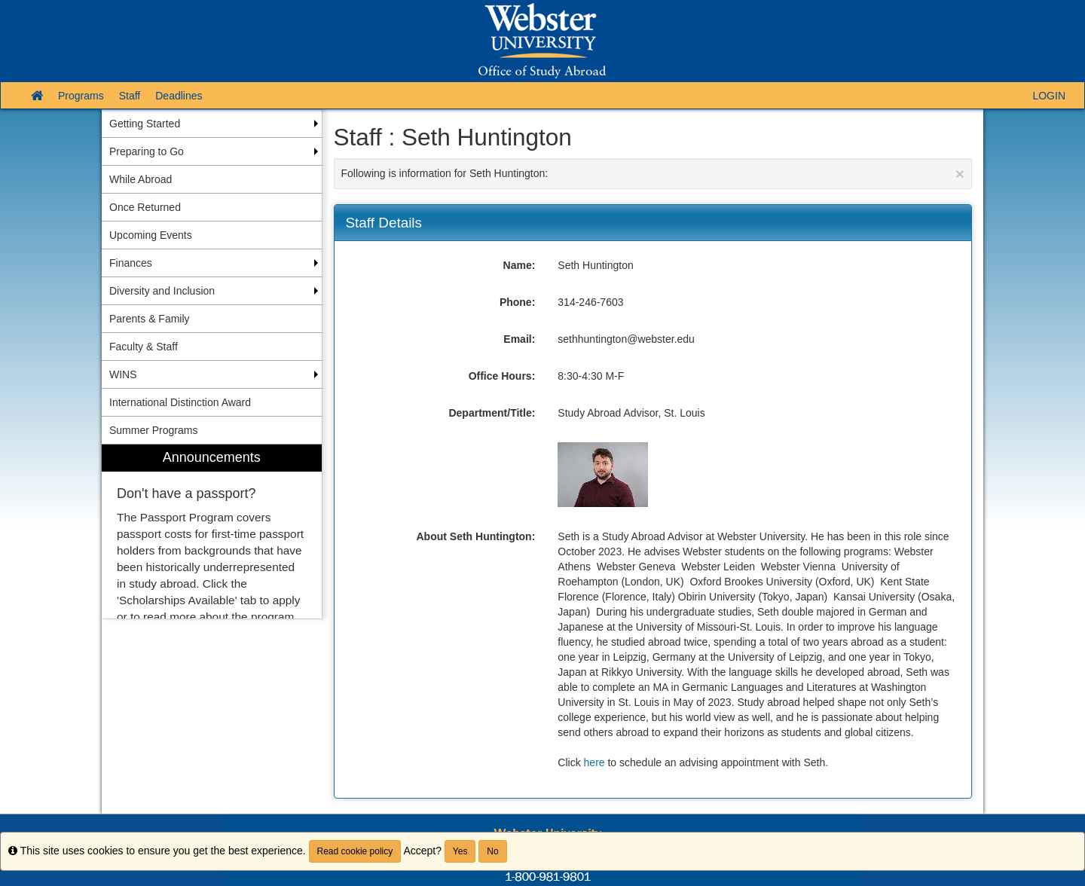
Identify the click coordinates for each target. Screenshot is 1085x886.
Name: (519, 265)
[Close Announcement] (959, 174)
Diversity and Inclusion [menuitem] (162, 291)
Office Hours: (502, 376)
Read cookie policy (355, 851)
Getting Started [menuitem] (144, 124)
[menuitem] (212, 532)
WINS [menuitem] (123, 374)
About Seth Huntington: (475, 536)
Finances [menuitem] (130, 263)
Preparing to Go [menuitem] (146, 151)
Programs (81, 96)
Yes (460, 851)
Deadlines (178, 96)
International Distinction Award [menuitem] (180, 402)
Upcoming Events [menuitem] (150, 235)
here (594, 762)
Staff (130, 96)
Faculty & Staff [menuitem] (143, 347)
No (492, 851)
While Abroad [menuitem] (140, 179)
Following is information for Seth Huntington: (653, 173)
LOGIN (1048, 96)
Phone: (517, 302)
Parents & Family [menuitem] (149, 319)
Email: (519, 339)
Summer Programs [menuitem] (153, 430)
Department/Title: (491, 413)
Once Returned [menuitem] (145, 207)
